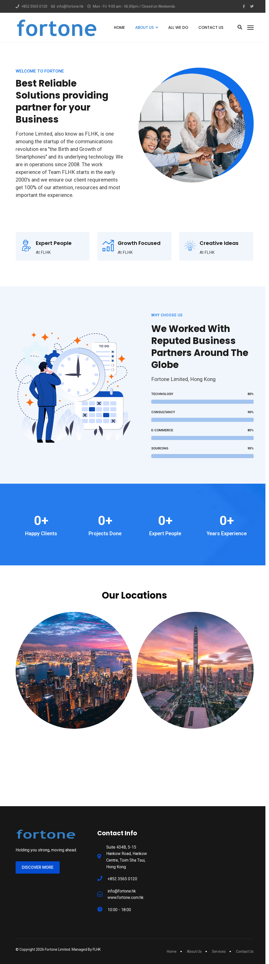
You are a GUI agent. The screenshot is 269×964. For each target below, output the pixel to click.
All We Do (178, 27)
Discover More (37, 867)
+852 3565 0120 (34, 6)
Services (219, 951)
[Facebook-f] (244, 6)
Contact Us (210, 27)
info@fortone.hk (70, 6)
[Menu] (250, 27)
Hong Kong (74, 737)
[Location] (74, 756)
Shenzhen (195, 737)
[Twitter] (252, 6)
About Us (144, 27)
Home (119, 27)
